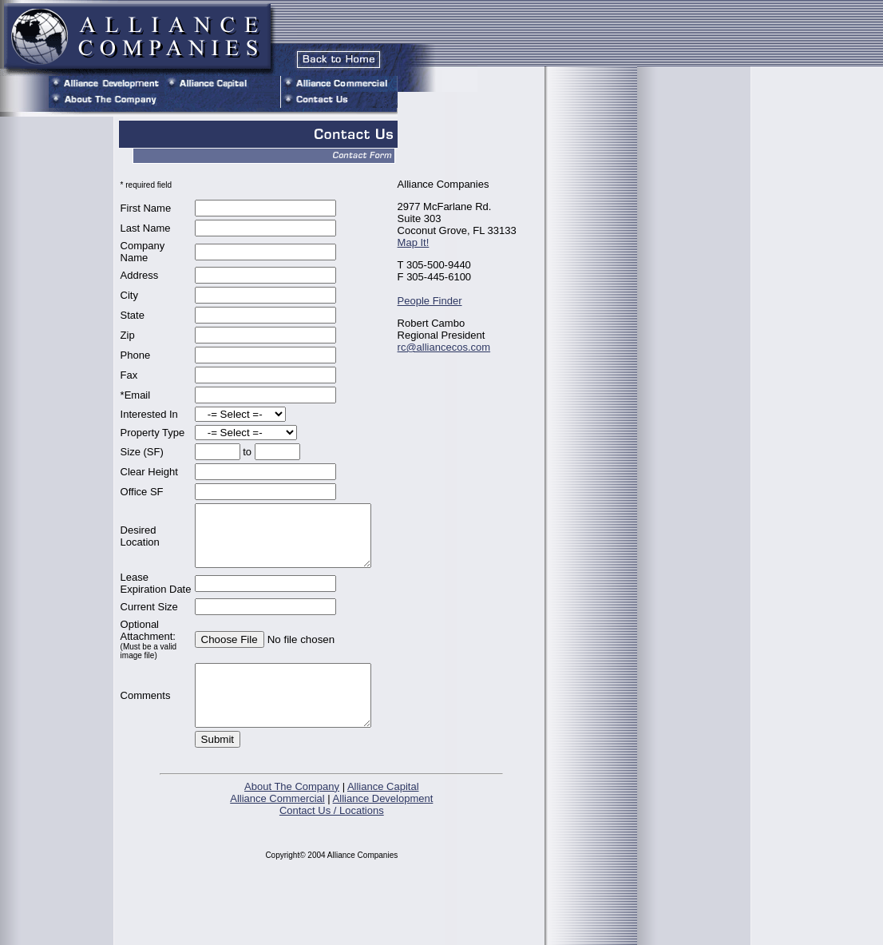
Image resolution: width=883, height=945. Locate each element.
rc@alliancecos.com (448, 347)
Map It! (418, 242)
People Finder (434, 301)
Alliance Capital (383, 863)
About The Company (291, 863)
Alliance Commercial (277, 875)
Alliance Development (383, 875)
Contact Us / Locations (331, 887)
